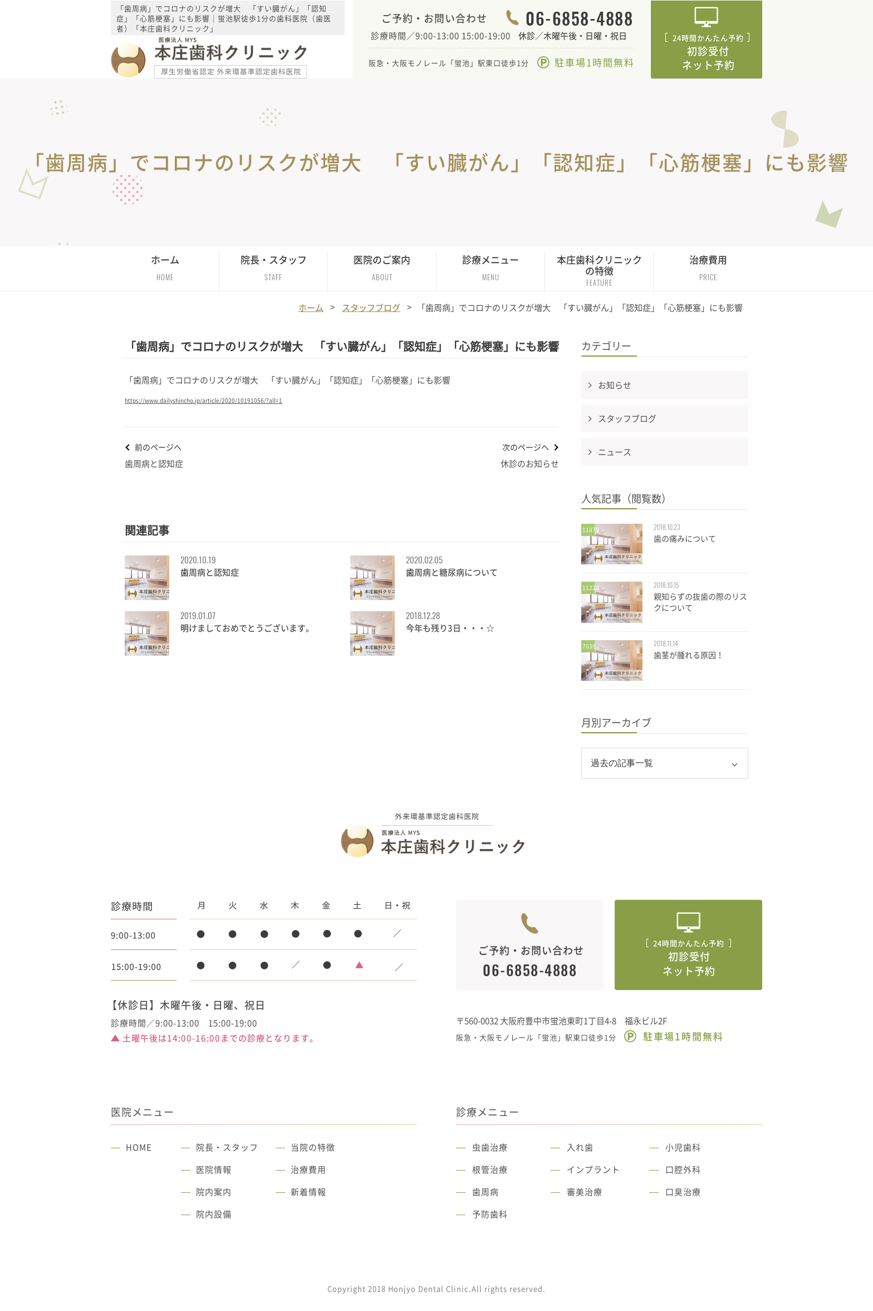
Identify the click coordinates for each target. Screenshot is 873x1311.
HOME (139, 1147)
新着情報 (308, 1192)
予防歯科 (490, 1214)
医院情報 (214, 1169)
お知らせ (614, 385)
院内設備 (214, 1214)
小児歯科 (683, 1147)
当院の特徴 (313, 1147)
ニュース (614, 452)
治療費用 (708, 267)
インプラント (593, 1169)
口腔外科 (683, 1169)
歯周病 (485, 1192)
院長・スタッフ (227, 1147)
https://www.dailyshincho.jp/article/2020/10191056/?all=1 (203, 400)
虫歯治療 (490, 1147)
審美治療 (584, 1192)
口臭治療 (683, 1192)
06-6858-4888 (579, 18)
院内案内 (214, 1192)
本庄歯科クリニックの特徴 (599, 270)
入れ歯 (580, 1147)
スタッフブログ (371, 308)
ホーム (165, 267)
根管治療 (490, 1169)
